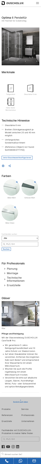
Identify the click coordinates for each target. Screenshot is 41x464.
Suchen (6, 249)
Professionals (27, 415)
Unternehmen (27, 421)
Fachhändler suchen (9, 234)
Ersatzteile (7, 421)
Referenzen (7, 415)
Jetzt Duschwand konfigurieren (17, 158)
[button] (25, 61)
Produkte (6, 409)
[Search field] (20, 454)
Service (25, 409)
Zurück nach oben (20, 402)
